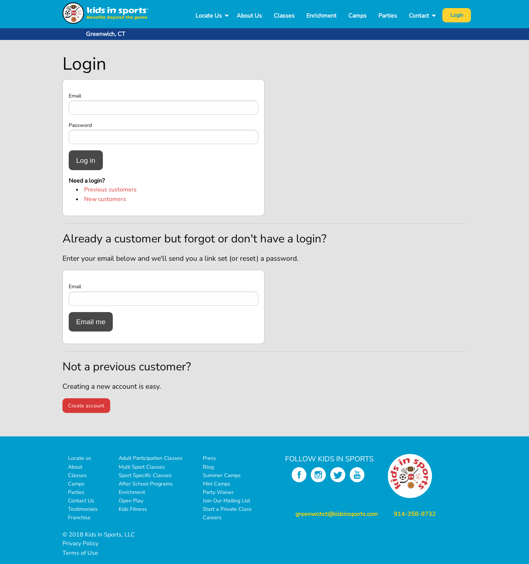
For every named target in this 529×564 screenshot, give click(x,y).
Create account (86, 405)
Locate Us (208, 16)
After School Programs (146, 483)
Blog (208, 466)
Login (456, 15)
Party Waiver (218, 492)
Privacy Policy (80, 543)
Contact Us (81, 500)
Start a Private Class (227, 509)
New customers (105, 199)
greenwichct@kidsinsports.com (336, 514)
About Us (249, 16)
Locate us (79, 458)
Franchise (79, 517)
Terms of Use (80, 553)
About (75, 466)
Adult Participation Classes (151, 458)
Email (75, 95)
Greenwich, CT (105, 34)
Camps (357, 16)
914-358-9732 (415, 514)
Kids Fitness (133, 509)
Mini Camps (216, 483)
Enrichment (321, 16)
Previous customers (110, 190)
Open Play (131, 500)
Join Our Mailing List (226, 500)
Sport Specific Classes (145, 475)
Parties (387, 16)
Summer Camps (222, 475)
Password (80, 125)
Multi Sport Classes (142, 466)
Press (209, 458)
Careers (212, 517)
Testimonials (83, 509)
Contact (419, 16)
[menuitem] (210, 16)
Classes (284, 16)
